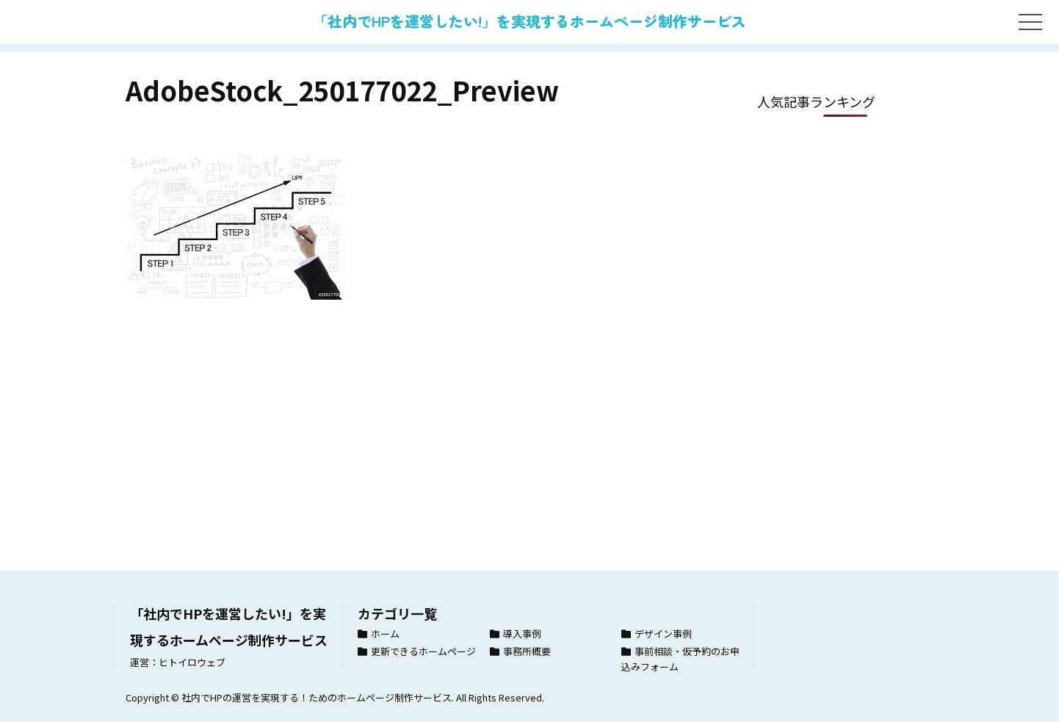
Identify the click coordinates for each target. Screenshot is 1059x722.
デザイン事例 (663, 633)
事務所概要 (527, 651)
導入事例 (522, 633)
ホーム (385, 633)
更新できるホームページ (423, 651)
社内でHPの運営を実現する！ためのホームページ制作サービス (316, 697)
